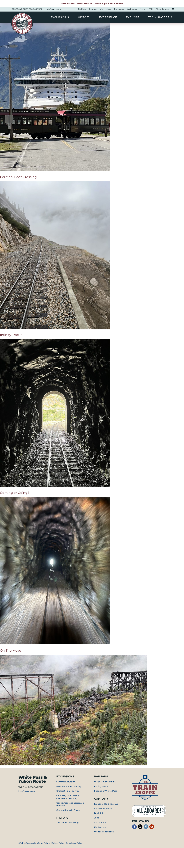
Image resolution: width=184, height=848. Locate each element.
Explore (132, 17)
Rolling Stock (101, 786)
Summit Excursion (65, 781)
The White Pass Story (67, 822)
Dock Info (99, 813)
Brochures (119, 9)
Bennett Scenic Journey (69, 786)
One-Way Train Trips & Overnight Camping (67, 797)
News (142, 9)
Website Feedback (104, 831)
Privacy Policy (58, 843)
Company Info (96, 9)
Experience (108, 17)
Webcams (132, 9)
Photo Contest (162, 9)
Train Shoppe (158, 17)
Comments (100, 822)
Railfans (82, 9)
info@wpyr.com (53, 9)
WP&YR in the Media (105, 781)
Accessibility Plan (103, 808)
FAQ (150, 9)
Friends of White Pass (105, 791)
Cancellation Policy (74, 843)
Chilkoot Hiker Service (67, 791)
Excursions (60, 17)
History (84, 17)
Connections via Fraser (68, 810)
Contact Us (100, 827)
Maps (108, 9)
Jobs (96, 817)
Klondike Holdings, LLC (106, 804)
